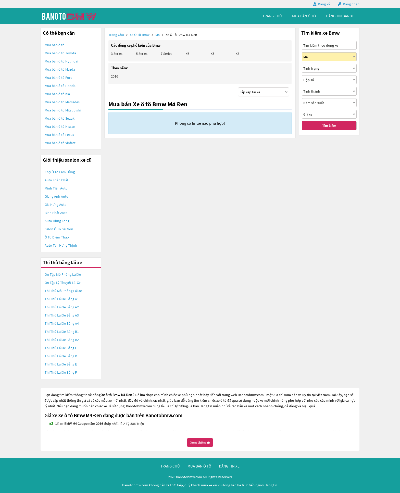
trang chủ (272, 16)
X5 (212, 53)
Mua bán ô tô (55, 45)
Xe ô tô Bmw (139, 34)
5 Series (141, 53)
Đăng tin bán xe (340, 16)
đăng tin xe (229, 466)
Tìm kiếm (329, 125)
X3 (237, 53)
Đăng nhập (351, 4)
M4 (157, 34)
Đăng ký (324, 4)
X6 (187, 53)
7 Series (166, 53)
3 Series (116, 53)
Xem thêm (200, 442)
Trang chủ (116, 34)
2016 (114, 76)
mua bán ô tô (304, 16)
